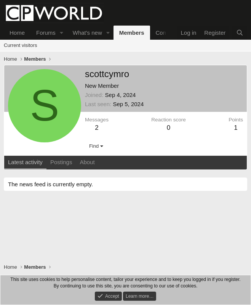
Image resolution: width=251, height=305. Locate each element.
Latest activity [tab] (25, 162)
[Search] (239, 33)
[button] (61, 33)
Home (17, 32)
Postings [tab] (61, 162)
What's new (87, 32)
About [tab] (87, 162)
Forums (46, 32)
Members (131, 32)
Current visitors (20, 45)
